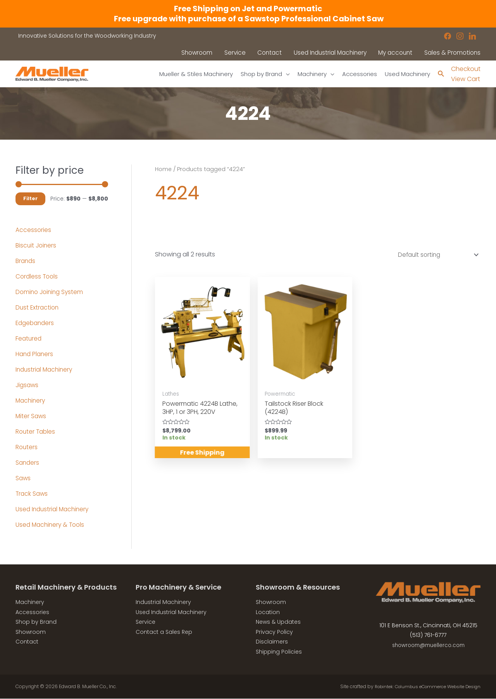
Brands (26, 260)
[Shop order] (434, 255)
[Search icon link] (441, 74)
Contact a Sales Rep (164, 632)
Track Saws (32, 493)
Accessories (34, 229)
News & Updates (278, 622)
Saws (23, 478)
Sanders (28, 462)
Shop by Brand (36, 622)
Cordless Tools (38, 276)
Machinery (31, 400)
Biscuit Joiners (37, 245)
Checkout (465, 68)
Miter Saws (31, 416)
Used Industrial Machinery (54, 509)
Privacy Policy (274, 632)
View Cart (465, 79)
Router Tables (36, 431)
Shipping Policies (279, 652)
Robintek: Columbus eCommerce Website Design (422, 686)
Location (268, 612)
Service (145, 622)
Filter (30, 199)
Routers (27, 447)
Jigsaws (28, 385)
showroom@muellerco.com (428, 645)
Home (163, 169)
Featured (29, 338)
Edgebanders (36, 322)
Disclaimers (272, 642)
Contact (27, 642)
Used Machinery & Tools (52, 524)
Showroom (31, 632)
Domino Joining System (51, 291)
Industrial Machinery (46, 369)
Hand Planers (35, 354)
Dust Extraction (38, 307)
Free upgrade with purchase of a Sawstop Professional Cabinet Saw (248, 18)
